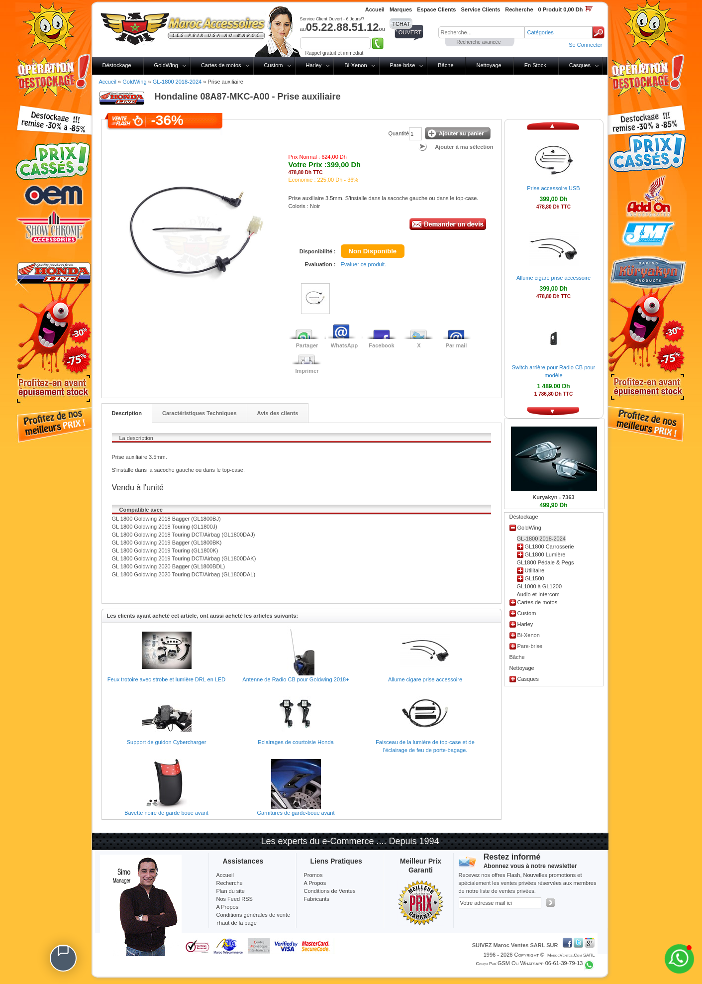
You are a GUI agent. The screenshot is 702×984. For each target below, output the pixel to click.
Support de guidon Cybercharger (166, 742)
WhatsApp (344, 345)
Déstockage (116, 65)
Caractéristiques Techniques (199, 413)
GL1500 (534, 578)
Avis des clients (278, 413)
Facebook (381, 345)
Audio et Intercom (538, 594)
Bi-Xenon (355, 65)
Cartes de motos (221, 65)
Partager (307, 345)
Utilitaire (535, 570)
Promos (313, 875)
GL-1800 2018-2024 (177, 82)
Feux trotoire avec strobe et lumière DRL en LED (166, 679)
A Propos (315, 883)
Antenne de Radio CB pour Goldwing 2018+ (295, 679)
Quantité (398, 133)
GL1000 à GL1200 (539, 586)
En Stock (535, 65)
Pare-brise (402, 65)
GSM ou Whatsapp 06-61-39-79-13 (540, 963)
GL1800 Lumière (545, 554)
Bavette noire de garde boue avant (166, 813)
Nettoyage (489, 65)
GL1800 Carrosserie (549, 546)
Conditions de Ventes (330, 891)
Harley (314, 65)
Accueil (107, 82)
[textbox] (481, 32)
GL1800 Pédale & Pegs (545, 562)
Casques (580, 65)
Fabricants (316, 899)
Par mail (456, 345)
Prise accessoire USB (553, 188)
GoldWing (166, 65)
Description (127, 413)
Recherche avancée (479, 42)
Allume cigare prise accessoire (425, 679)
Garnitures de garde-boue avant (296, 813)
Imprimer (306, 371)
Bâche (445, 65)
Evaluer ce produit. (364, 264)
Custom (273, 65)
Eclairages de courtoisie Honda (295, 742)
